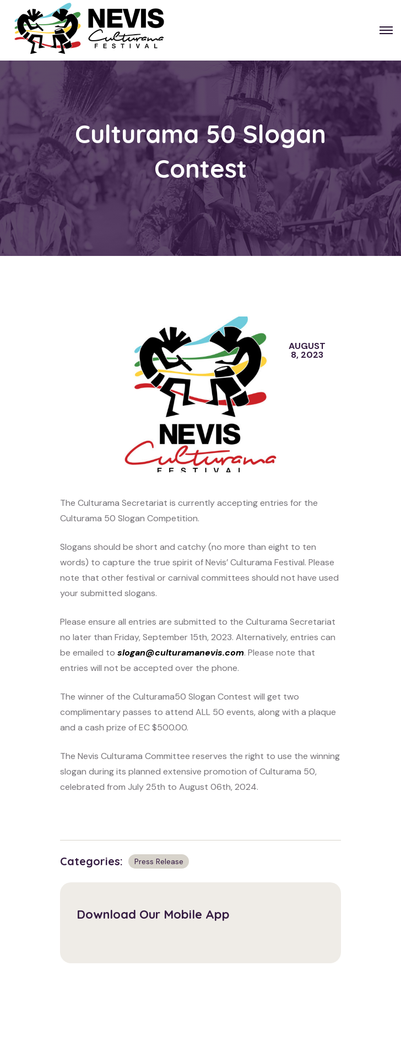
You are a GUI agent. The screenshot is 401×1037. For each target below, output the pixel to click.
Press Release (158, 861)
